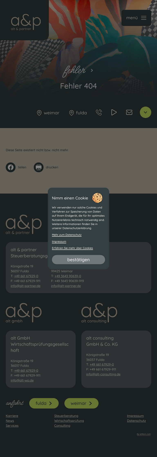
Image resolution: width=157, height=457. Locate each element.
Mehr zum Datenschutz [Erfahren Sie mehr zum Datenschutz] (67, 234)
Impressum (135, 416)
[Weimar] (48, 113)
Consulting (62, 425)
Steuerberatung (66, 416)
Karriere (12, 416)
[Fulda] (78, 113)
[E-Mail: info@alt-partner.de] (129, 112)
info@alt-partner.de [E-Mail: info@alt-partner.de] (25, 286)
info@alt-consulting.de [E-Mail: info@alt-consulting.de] (103, 374)
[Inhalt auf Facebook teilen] (16, 167)
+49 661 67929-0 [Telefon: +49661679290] (26, 276)
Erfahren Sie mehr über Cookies (72, 248)
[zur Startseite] (24, 20)
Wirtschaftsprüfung (69, 421)
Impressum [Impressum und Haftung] (59, 241)
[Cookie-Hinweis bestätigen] (78, 259)
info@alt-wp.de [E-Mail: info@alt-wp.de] (22, 380)
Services (12, 425)
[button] (136, 18)
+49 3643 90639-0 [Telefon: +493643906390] (68, 276)
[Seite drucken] (46, 167)
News (10, 421)
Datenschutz (136, 421)
